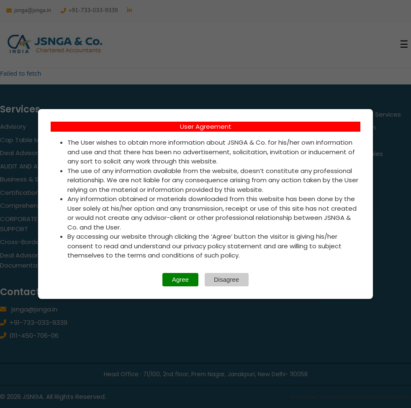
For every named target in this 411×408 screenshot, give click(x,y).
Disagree (226, 279)
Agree (180, 279)
